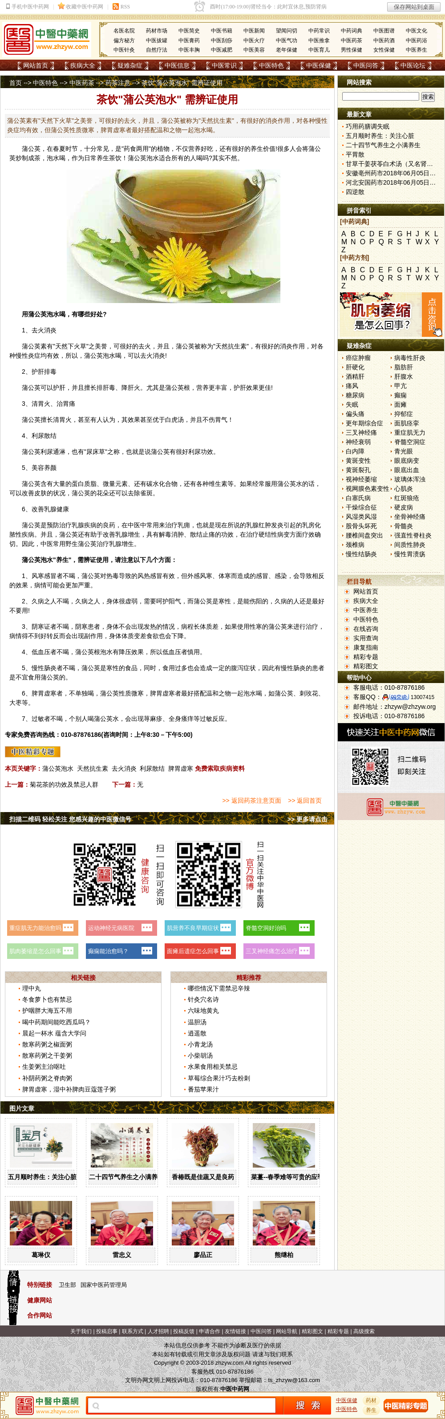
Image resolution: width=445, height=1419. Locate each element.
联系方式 (132, 1331)
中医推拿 (319, 40)
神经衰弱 (358, 441)
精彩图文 (365, 666)
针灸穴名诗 (203, 999)
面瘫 (400, 404)
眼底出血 (406, 469)
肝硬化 (355, 367)
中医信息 (177, 65)
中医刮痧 (221, 40)
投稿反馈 (183, 1331)
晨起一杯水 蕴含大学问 (54, 1033)
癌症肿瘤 (358, 357)
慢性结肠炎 (361, 554)
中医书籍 (221, 31)
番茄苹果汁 (203, 1089)
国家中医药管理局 (104, 1285)
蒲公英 (31, 148)
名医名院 (124, 31)
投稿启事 (106, 1331)
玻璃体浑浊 (409, 479)
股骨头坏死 (361, 526)
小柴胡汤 (200, 1055)
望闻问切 (286, 31)
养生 (257, 148)
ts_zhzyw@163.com (294, 1380)
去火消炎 (124, 768)
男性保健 (351, 50)
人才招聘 (158, 1331)
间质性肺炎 (409, 544)
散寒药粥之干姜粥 (47, 1055)
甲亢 (400, 385)
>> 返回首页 (305, 800)
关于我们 (81, 1331)
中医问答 (365, 65)
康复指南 (365, 647)
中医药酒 (384, 40)
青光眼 (403, 451)
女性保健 (384, 50)
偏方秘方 (124, 40)
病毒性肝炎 (409, 357)
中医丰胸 (189, 50)
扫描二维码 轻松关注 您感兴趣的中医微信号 (70, 819)
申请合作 (209, 1331)
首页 (15, 82)
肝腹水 (403, 376)
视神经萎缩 (361, 479)
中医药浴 (416, 40)
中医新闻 (254, 31)
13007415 (422, 697)
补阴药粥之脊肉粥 (47, 1078)
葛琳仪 (41, 1254)
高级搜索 (364, 1331)
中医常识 (224, 65)
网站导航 (286, 1331)
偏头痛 (355, 413)
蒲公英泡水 (57, 768)
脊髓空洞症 (409, 441)
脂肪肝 (403, 367)
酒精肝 (355, 376)
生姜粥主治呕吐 (44, 1066)
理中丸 (31, 988)
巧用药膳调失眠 (367, 126)
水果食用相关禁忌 (213, 1066)
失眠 (352, 404)
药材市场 (156, 31)
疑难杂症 (129, 65)
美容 (38, 467)
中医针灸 (124, 50)
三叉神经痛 (361, 432)
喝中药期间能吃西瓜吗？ (56, 1022)
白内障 (355, 451)
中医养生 (416, 50)
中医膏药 (189, 40)
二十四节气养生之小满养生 (126, 1176)
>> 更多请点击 (307, 819)
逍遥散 (197, 1033)
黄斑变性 (358, 460)
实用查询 (365, 638)
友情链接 (235, 1331)
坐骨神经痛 (409, 516)
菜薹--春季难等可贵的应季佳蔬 (293, 1176)
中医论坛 (412, 65)
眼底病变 (406, 460)
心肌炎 (403, 488)
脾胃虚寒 (180, 768)
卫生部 (67, 1285)
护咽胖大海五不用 (47, 1010)
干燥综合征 (361, 507)
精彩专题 (365, 656)
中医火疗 (254, 40)
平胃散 (355, 154)
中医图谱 (384, 31)
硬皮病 (403, 507)
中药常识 (319, 31)
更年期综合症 (364, 423)
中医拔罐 (156, 40)
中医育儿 (319, 50)
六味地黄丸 (203, 1010)
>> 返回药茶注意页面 (251, 800)
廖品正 (203, 1254)
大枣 (15, 702)
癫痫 (400, 395)
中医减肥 (221, 50)
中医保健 (318, 65)
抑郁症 (403, 413)
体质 (206, 626)
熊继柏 (284, 1254)
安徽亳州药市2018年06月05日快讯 (394, 173)
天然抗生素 (92, 768)
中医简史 (189, 31)
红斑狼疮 (406, 497)
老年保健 (286, 50)
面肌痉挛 (406, 423)
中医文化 (416, 31)
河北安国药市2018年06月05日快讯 (394, 182)
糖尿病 (355, 395)
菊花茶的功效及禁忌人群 (64, 784)
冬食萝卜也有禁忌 (47, 999)
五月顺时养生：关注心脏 (42, 1176)
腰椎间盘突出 (364, 535)
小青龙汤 (200, 1044)
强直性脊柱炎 (413, 535)
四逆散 (355, 191)
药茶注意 (117, 82)
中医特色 (271, 65)
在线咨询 (365, 628)
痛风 (352, 385)
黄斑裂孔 (358, 469)
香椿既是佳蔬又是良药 (203, 1176)
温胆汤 (197, 1022)
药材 (371, 1400)
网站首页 (35, 65)
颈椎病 (355, 544)
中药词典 (351, 31)
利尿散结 (152, 768)
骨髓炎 (403, 526)
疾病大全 (82, 65)
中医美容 (254, 50)
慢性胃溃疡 (409, 554)
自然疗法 (156, 50)
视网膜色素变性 (367, 488)
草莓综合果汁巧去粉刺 (219, 1078)
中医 (134, 525)
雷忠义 (122, 1254)
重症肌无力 (409, 432)
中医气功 (286, 40)
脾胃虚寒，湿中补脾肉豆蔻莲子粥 (69, 1089)
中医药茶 (351, 40)
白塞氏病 (358, 497)
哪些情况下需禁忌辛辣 (219, 988)
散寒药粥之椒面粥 (47, 1044)
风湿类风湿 (361, 516)
